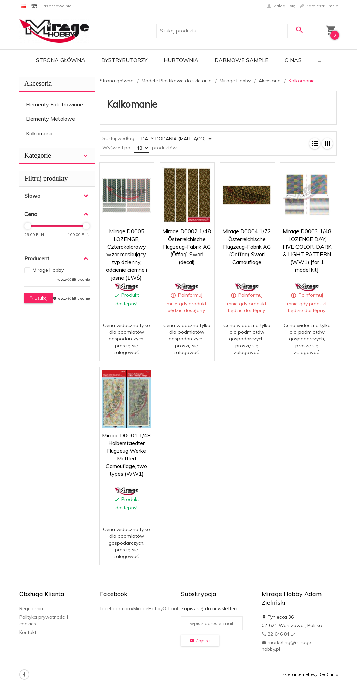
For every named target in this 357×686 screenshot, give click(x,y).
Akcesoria (38, 83)
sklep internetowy (299, 674)
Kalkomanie (40, 133)
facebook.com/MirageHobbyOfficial (139, 608)
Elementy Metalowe (50, 118)
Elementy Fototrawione (54, 104)
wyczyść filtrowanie (73, 279)
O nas (293, 60)
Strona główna (60, 60)
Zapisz (200, 641)
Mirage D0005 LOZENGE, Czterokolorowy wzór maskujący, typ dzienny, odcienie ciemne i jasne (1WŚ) (126, 254)
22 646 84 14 (279, 634)
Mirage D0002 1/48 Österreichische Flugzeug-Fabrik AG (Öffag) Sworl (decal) (186, 246)
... (319, 60)
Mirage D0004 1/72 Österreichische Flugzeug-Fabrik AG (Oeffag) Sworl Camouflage (246, 246)
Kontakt (28, 632)
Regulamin (31, 608)
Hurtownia (181, 60)
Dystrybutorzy (124, 60)
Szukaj (38, 298)
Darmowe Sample (241, 60)
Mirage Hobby (48, 270)
